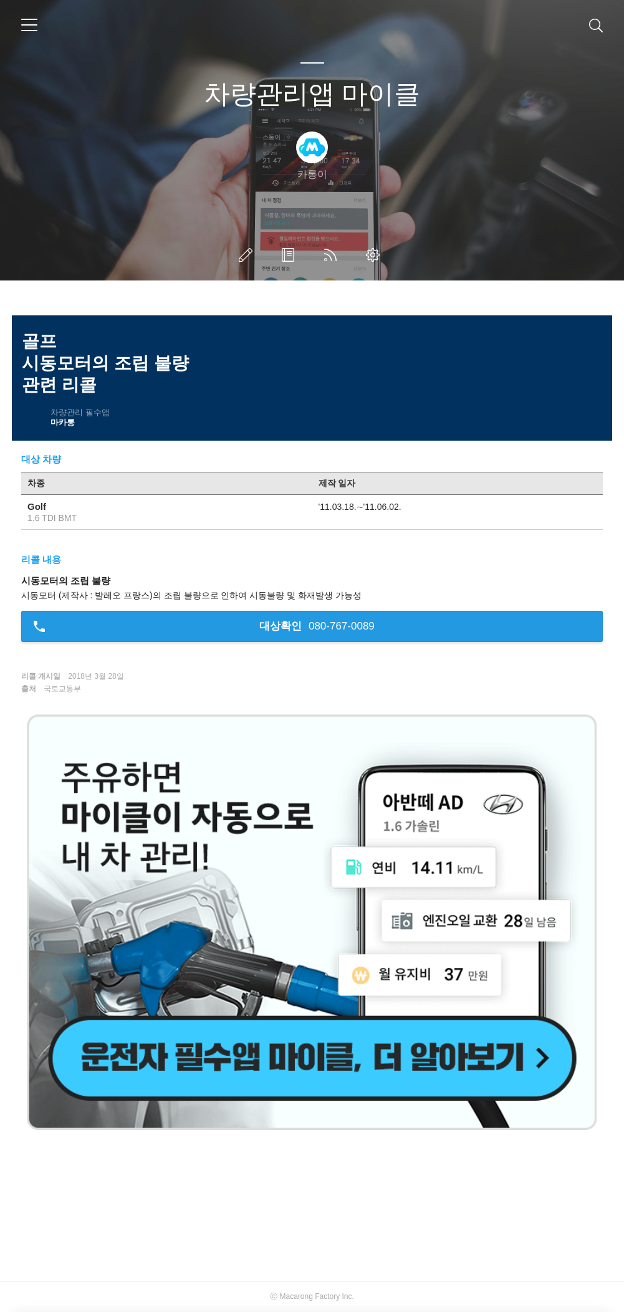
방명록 (290, 254)
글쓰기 (248, 254)
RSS (333, 254)
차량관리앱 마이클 (312, 93)
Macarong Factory (309, 1296)
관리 (375, 254)
